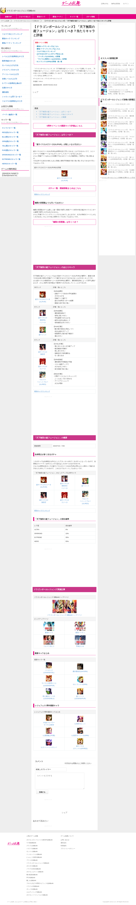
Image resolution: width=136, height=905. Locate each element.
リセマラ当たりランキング (46, 51)
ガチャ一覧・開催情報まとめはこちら (64, 188)
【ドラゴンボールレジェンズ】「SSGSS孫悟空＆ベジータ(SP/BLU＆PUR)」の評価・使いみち (120, 92)
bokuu (41, 81)
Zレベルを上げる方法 (10, 65)
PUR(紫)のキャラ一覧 (10, 150)
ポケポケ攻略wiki (32, 866)
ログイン (126, 3)
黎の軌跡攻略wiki (32, 875)
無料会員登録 (115, 3)
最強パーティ (58, 17)
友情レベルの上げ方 (9, 79)
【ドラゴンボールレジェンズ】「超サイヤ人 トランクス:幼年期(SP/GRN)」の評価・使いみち (121, 165)
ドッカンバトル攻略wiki (34, 854)
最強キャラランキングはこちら (48, 46)
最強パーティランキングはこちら (48, 49)
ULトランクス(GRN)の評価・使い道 (49, 61)
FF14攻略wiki (30, 877)
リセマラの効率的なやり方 (12, 101)
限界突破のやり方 (9, 61)
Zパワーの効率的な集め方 (12, 83)
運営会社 (63, 843)
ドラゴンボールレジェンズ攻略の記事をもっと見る (118, 177)
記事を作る (104, 3)
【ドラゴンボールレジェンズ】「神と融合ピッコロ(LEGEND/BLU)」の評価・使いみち (121, 85)
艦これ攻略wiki (31, 880)
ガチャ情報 (90, 17)
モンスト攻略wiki (32, 851)
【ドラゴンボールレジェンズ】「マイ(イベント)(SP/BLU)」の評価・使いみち (121, 137)
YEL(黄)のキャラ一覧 (10, 146)
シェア (35, 92)
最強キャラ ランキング (10, 39)
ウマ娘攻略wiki (31, 843)
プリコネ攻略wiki (32, 860)
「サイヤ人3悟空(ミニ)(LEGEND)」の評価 (52, 59)
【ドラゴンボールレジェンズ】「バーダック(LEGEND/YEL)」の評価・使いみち (121, 64)
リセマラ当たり (25, 17)
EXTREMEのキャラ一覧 (11, 159)
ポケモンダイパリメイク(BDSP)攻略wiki (39, 840)
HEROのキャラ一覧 (9, 164)
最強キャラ (41, 17)
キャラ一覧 (74, 17)
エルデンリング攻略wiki (34, 892)
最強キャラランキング (42, 194)
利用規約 (68, 763)
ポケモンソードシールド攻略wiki (37, 895)
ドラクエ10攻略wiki (32, 886)
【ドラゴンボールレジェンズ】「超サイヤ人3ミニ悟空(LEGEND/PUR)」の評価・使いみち (121, 71)
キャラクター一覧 (9, 128)
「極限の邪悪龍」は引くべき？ (64, 222)
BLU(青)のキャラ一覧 (10, 137)
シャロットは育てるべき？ (12, 97)
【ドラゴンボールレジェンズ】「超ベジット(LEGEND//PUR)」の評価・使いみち (121, 158)
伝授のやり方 (7, 88)
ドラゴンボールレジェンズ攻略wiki (37, 863)
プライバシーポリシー (68, 848)
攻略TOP (8, 17)
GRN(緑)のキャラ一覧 (10, 141)
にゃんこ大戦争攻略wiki (34, 857)
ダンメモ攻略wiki (32, 889)
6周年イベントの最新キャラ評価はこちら (64, 126)
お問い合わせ (65, 840)
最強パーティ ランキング (11, 43)
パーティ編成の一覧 (9, 114)
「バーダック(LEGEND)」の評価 (48, 56)
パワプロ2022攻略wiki (33, 869)
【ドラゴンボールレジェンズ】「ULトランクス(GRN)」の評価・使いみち (121, 78)
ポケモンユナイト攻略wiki (34, 872)
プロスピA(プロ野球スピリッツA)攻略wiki (39, 883)
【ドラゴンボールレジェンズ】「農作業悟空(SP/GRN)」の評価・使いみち (121, 117)
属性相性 (5, 92)
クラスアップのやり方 (10, 70)
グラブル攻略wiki (32, 846)
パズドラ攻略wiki (32, 848)
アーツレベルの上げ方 (10, 74)
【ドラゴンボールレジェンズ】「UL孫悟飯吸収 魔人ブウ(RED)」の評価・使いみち (121, 172)
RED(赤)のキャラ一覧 (10, 132)
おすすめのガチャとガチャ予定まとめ (50, 54)
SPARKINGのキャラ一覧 (11, 155)
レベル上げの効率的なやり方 (13, 56)
